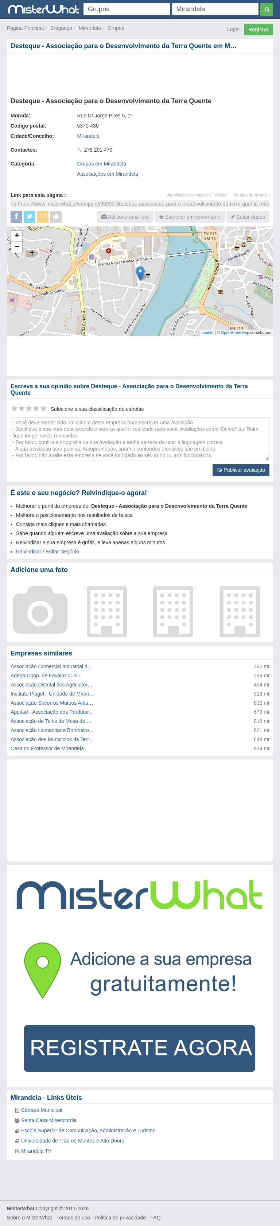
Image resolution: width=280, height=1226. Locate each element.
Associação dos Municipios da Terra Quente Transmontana (77, 739)
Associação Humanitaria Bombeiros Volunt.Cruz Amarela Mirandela (87, 730)
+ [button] (17, 236)
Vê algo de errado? (251, 194)
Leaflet (208, 332)
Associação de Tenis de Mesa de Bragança (59, 721)
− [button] (17, 247)
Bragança (61, 28)
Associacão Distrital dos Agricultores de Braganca (67, 685)
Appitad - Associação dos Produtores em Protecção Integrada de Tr (87, 712)
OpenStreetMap (235, 332)
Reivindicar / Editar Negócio (47, 551)
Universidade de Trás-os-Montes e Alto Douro (72, 1141)
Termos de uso (73, 1218)
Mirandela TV (36, 1151)
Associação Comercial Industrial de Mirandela (62, 666)
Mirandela (90, 28)
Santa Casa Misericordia (49, 1120)
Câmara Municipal (41, 1110)
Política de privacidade (120, 1218)
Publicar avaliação (241, 470)
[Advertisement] (140, 74)
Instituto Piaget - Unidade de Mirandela (55, 694)
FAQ (156, 1218)
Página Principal (25, 28)
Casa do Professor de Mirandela (47, 748)
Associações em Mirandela (107, 174)
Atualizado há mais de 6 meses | (200, 194)
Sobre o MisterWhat (29, 1218)
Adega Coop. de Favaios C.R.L (46, 675)
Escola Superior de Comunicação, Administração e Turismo (88, 1130)
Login (233, 29)
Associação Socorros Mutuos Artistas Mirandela (64, 703)
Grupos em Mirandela (102, 164)
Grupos (116, 28)
